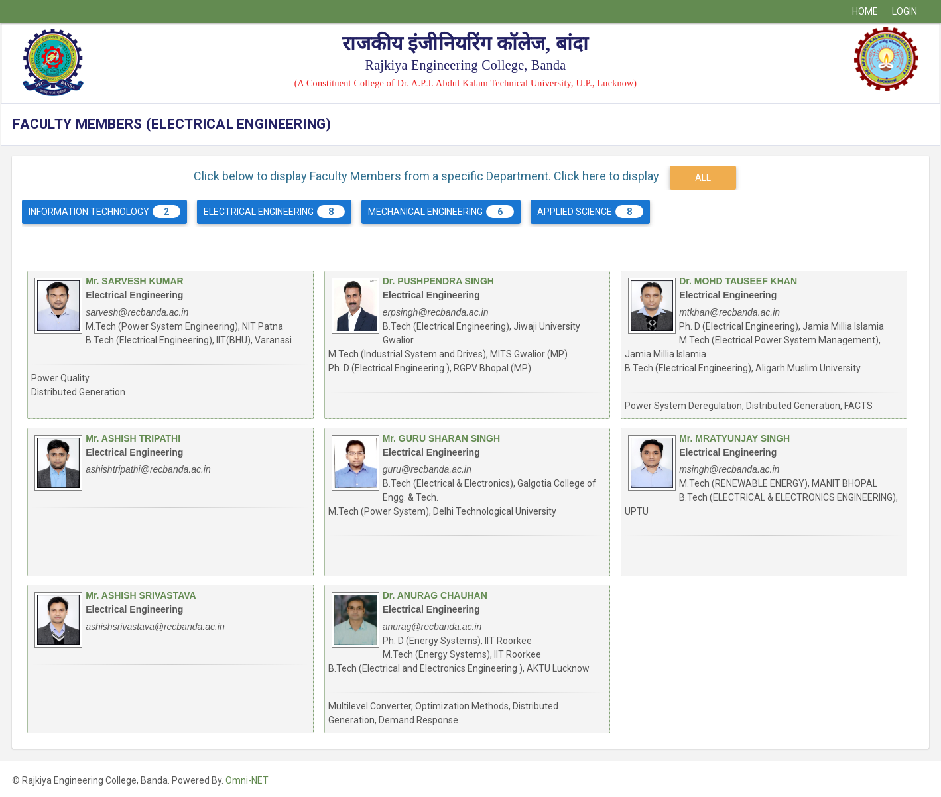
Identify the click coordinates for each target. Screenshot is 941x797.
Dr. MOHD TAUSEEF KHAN (738, 281)
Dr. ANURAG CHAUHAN (435, 595)
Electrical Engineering (274, 211)
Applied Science (590, 211)
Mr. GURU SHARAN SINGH (441, 438)
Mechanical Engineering (441, 211)
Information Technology (104, 211)
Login (904, 11)
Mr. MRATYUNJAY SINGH (734, 438)
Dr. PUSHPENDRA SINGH (438, 281)
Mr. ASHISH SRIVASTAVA (141, 595)
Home (865, 11)
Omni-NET (247, 780)
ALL (703, 177)
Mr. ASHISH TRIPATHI (133, 438)
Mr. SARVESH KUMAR (135, 281)
